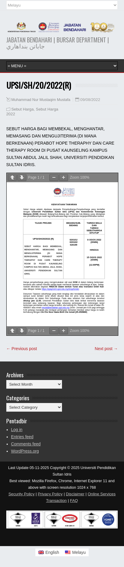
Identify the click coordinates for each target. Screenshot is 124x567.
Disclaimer (75, 494)
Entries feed (22, 436)
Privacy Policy (50, 494)
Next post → (106, 348)
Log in (16, 429)
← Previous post (21, 348)
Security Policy (21, 494)
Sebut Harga (22, 109)
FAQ (74, 500)
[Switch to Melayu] (75, 552)
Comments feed (26, 444)
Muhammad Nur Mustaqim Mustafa (40, 100)
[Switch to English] (48, 552)
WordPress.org (25, 451)
